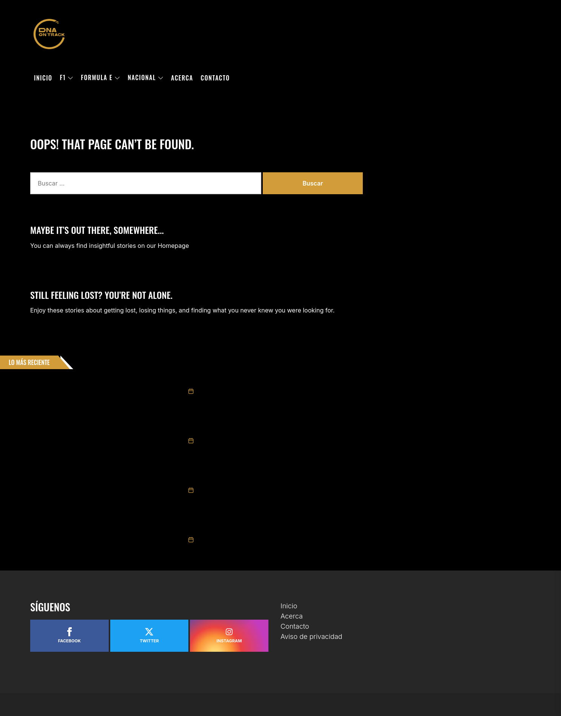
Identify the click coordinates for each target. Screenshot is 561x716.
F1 (67, 78)
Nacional (145, 78)
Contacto (215, 78)
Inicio (43, 78)
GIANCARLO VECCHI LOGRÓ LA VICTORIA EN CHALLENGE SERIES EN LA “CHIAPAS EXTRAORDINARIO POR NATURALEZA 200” (322, 380)
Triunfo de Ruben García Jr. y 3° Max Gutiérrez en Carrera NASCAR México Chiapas (289, 479)
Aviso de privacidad (311, 636)
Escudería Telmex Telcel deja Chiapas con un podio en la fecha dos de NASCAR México (293, 528)
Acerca (182, 78)
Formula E (100, 78)
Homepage (173, 245)
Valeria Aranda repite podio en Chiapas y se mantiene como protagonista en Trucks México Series (309, 429)
